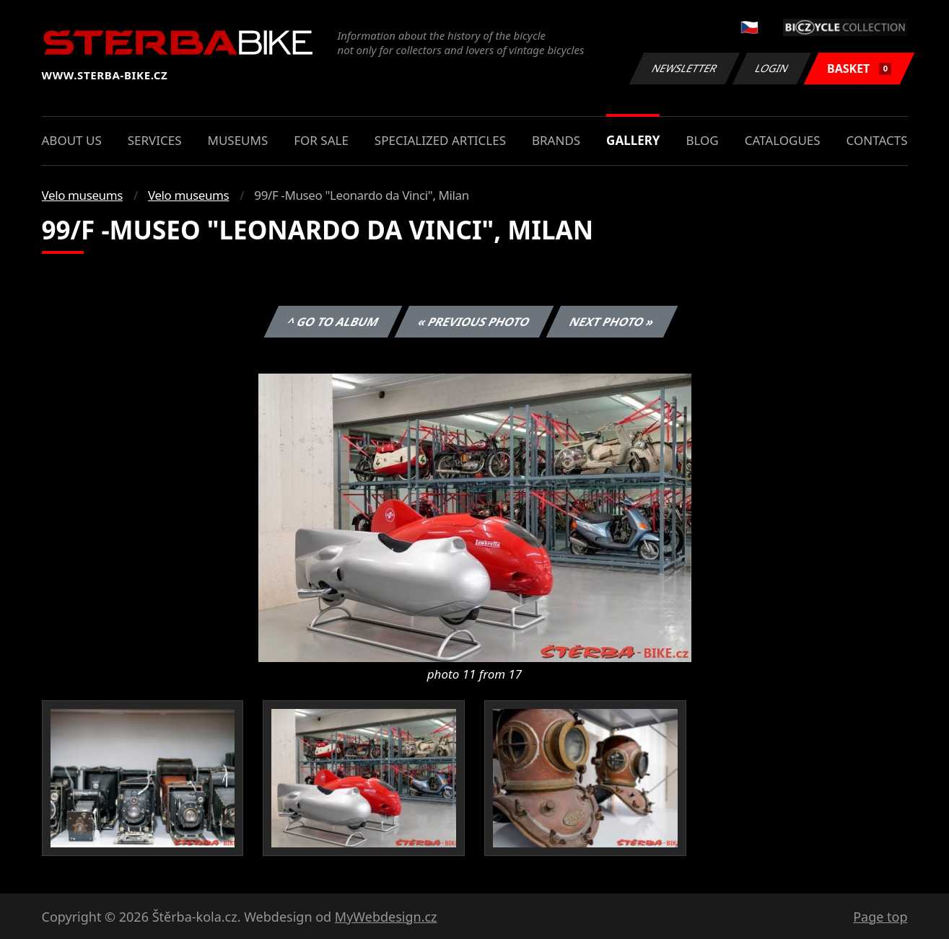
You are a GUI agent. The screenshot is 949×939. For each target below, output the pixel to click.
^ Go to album (333, 322)
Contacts (877, 140)
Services (155, 140)
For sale (321, 140)
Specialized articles (440, 140)
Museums (237, 140)
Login (772, 68)
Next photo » (612, 322)
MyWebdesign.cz (386, 916)
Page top (880, 916)
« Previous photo (474, 322)
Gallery (633, 140)
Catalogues (783, 140)
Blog (702, 140)
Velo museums (82, 195)
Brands (556, 140)
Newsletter (685, 68)
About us (72, 140)
